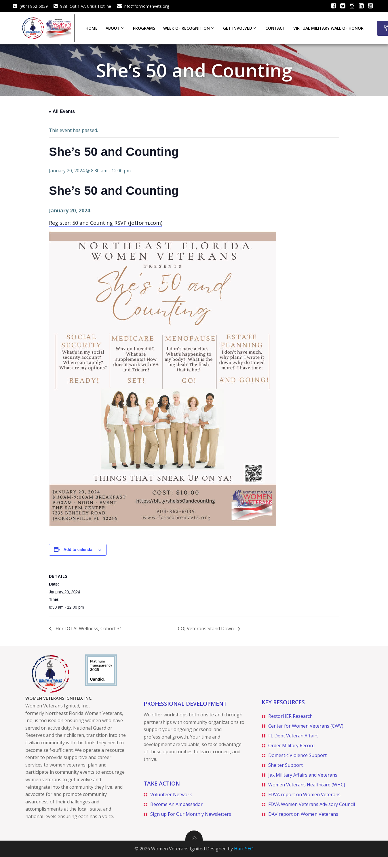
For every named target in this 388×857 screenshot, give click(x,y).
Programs (144, 28)
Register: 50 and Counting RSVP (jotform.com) (105, 222)
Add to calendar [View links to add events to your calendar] (79, 549)
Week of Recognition (189, 28)
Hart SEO (244, 848)
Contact (275, 28)
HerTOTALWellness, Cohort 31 (88, 628)
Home (91, 28)
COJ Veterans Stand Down (206, 628)
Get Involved (240, 28)
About (115, 28)
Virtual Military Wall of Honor (328, 28)
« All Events (62, 111)
